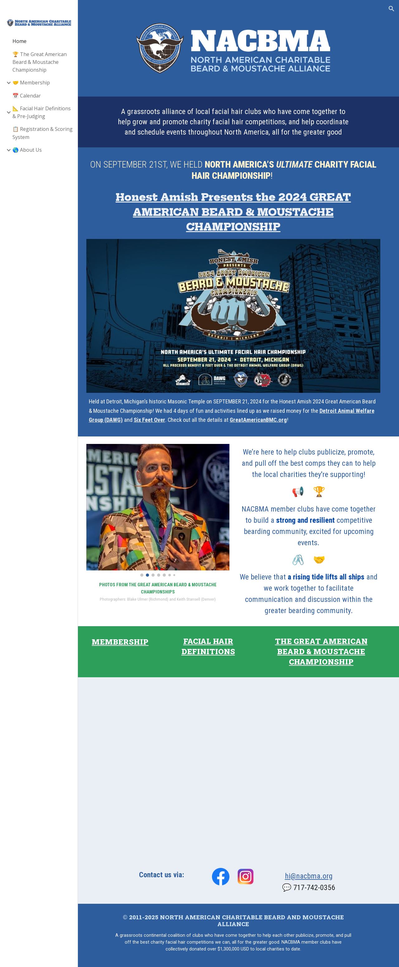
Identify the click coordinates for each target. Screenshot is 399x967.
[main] (238, 127)
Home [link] (19, 41)
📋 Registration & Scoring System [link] (42, 133)
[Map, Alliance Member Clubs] (239, 771)
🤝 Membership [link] (31, 82)
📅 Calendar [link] (26, 95)
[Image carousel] (166, 513)
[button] (391, 8)
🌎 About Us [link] (27, 149)
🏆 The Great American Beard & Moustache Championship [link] (39, 62)
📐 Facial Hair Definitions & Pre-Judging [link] (41, 112)
